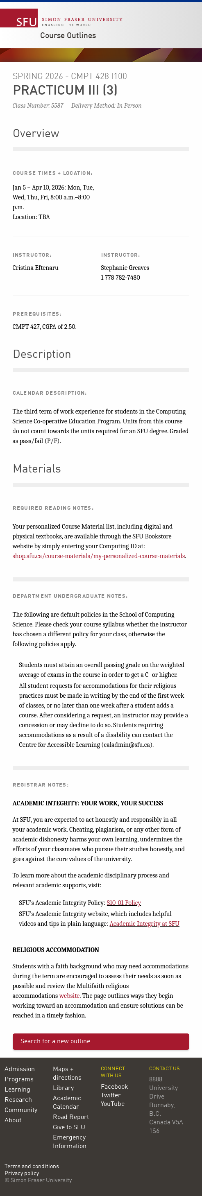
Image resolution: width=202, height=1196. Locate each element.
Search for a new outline (55, 1041)
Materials (37, 469)
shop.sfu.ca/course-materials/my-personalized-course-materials (99, 556)
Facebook (114, 1087)
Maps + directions (67, 1073)
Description (42, 355)
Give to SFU (69, 1127)
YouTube (113, 1104)
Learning (17, 1090)
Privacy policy (22, 1173)
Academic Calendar (67, 1102)
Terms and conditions (32, 1166)
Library (63, 1088)
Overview (36, 134)
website (69, 995)
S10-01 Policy (124, 903)
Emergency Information (69, 1142)
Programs (19, 1079)
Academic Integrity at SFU (144, 923)
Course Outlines (68, 36)
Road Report (71, 1117)
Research (18, 1100)
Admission (20, 1069)
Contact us (164, 1069)
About (13, 1120)
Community (21, 1110)
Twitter (111, 1095)
